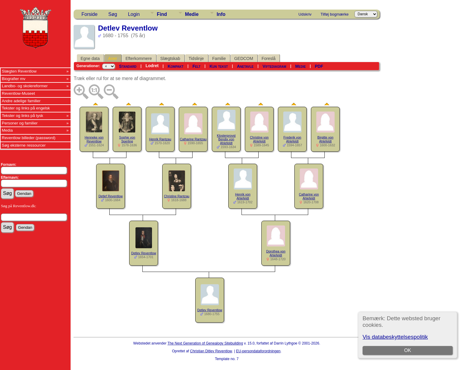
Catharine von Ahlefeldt (309, 196)
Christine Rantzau (177, 196)
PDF (319, 66)
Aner (112, 58)
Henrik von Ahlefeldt (243, 196)
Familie (219, 58)
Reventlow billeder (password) (29, 138)
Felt (197, 66)
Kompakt (176, 66)
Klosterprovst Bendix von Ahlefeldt (226, 139)
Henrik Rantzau (160, 139)
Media (7, 130)
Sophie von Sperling (127, 139)
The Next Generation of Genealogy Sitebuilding (205, 343)
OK (407, 350)
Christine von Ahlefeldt (259, 139)
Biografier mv (14, 78)
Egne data (90, 58)
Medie (192, 14)
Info (221, 14)
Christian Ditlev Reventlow (211, 351)
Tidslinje (196, 58)
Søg (112, 14)
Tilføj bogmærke (334, 14)
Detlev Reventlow (143, 253)
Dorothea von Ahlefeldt (275, 253)
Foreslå (269, 58)
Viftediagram (274, 66)
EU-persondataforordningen (258, 351)
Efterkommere (139, 58)
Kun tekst (218, 66)
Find (162, 14)
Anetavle (245, 66)
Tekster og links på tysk (22, 115)
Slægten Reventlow (19, 71)
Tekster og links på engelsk (26, 108)
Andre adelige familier (21, 101)
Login (134, 14)
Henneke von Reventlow (94, 139)
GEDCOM (243, 58)
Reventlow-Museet (18, 93)
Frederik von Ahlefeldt (292, 139)
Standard (127, 66)
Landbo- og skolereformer (25, 86)
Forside (89, 14)
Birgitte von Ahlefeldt (325, 139)
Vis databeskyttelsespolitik (395, 337)
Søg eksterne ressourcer (24, 145)
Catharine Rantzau (193, 139)
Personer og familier (20, 123)
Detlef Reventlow (111, 196)
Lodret (152, 65)
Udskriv (305, 14)
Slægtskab (170, 58)
